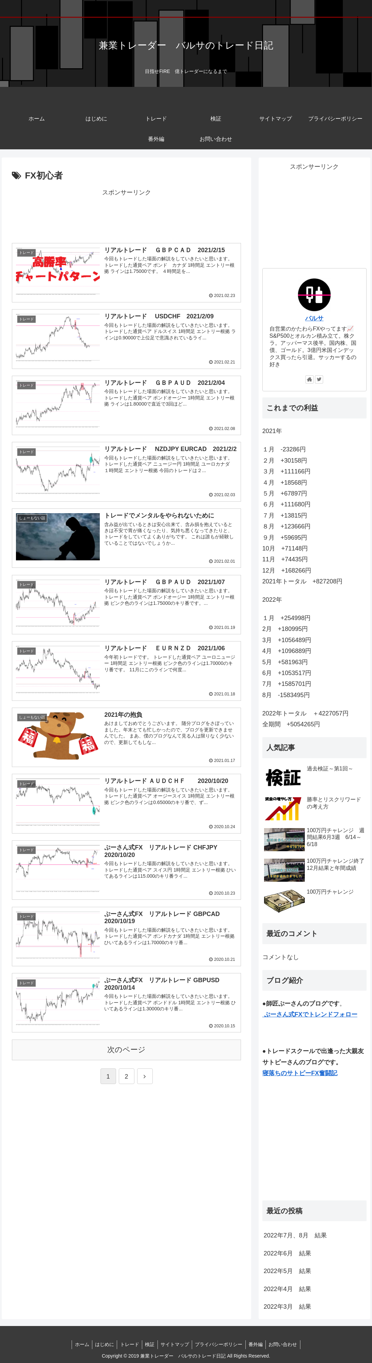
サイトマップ (175, 1344)
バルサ (314, 318)
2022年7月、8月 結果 (295, 1235)
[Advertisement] (126, 215)
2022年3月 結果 (287, 1306)
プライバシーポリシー (220, 1344)
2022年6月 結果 (287, 1253)
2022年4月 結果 (287, 1289)
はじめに (101, 1344)
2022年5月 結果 (287, 1271)
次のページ (126, 1048)
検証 (149, 1344)
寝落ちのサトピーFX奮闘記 (299, 1073)
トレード (127, 1344)
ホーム (78, 1344)
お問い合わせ (287, 1344)
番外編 (259, 1344)
